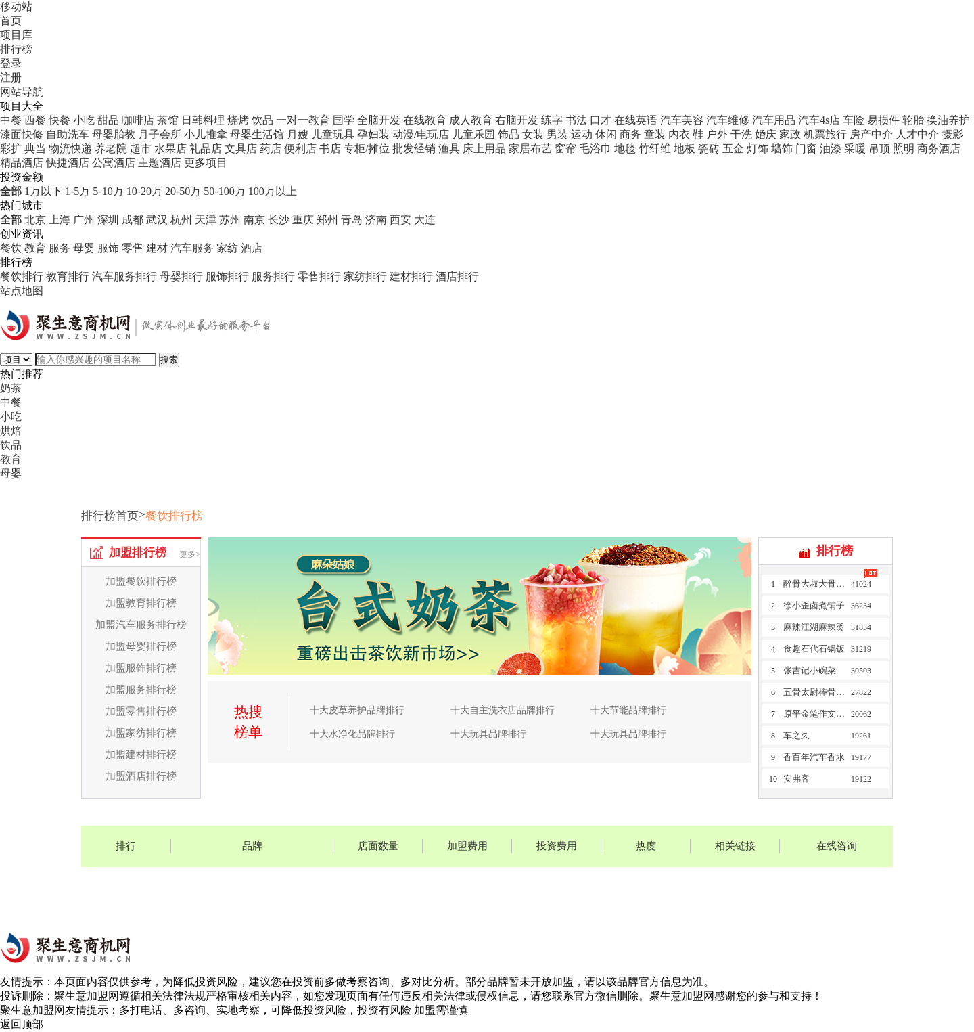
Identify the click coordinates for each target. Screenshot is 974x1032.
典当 (35, 148)
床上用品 (484, 148)
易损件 (883, 120)
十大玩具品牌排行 (488, 734)
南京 (254, 219)
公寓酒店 (113, 163)
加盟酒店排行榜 (141, 776)
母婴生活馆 (257, 134)
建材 (157, 248)
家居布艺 (530, 148)
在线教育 (424, 120)
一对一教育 (303, 120)
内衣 (679, 134)
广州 (84, 219)
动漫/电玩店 (420, 134)
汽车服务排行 (124, 276)
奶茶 (11, 388)
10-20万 (144, 191)
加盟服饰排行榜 (141, 668)
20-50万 (183, 191)
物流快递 (70, 148)
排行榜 (16, 49)
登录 (11, 63)
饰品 (508, 134)
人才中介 (917, 134)
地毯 (625, 148)
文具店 (241, 148)
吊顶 (879, 148)
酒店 (251, 248)
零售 (132, 248)
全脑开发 (378, 120)
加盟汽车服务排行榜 (141, 624)
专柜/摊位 (367, 148)
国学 (343, 120)
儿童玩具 (332, 134)
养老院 (111, 148)
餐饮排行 (21, 276)
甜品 (108, 120)
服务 (59, 248)
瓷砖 (709, 148)
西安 (400, 219)
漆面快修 (21, 134)
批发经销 (414, 148)
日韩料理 (203, 120)
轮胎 (913, 120)
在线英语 (635, 120)
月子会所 (159, 134)
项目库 (16, 35)
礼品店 (205, 148)
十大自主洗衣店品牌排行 (502, 710)
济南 (376, 219)
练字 (552, 120)
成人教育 (470, 120)
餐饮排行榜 (174, 516)
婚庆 (765, 134)
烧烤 (238, 120)
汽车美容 (681, 120)
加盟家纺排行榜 (141, 732)
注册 (11, 77)
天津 (205, 219)
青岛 (352, 219)
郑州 (327, 219)
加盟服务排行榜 (141, 689)
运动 (582, 134)
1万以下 (43, 191)
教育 (35, 248)
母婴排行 (181, 276)
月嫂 (297, 134)
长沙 (278, 219)
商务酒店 (938, 148)
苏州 (230, 219)
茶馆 (168, 120)
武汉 (157, 219)
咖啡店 (138, 120)
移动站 (16, 6)
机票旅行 (825, 134)
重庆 (303, 219)
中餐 (11, 120)
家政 (790, 134)
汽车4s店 (819, 120)
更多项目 (205, 163)
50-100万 (224, 191)
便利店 (300, 148)
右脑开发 (516, 120)
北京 (35, 219)
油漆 (830, 148)
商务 (630, 134)
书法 (576, 120)
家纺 (227, 248)
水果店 (170, 148)
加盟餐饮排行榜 (141, 581)
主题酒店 (159, 163)
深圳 (108, 219)
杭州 (181, 219)
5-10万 (108, 191)
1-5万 (77, 191)
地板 (684, 148)
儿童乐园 (473, 134)
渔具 (449, 148)
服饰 (108, 248)
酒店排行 (457, 276)
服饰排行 (227, 276)
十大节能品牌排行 (628, 710)
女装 (533, 134)
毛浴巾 (595, 148)
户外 (717, 134)
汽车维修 (727, 120)
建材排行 (411, 276)
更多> (189, 554)
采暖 (855, 148)
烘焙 (11, 430)
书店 (330, 148)
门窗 (806, 148)
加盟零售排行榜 (141, 711)
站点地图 (21, 290)
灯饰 (757, 148)
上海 (59, 219)
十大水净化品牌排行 (352, 734)
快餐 (59, 120)
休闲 (606, 134)
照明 (903, 148)
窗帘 (565, 148)
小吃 (84, 120)
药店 (270, 148)
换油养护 (948, 120)
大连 (425, 219)
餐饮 (11, 248)
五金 (733, 148)
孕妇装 (373, 134)
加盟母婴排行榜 (141, 646)
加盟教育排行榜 (141, 603)
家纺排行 (365, 276)
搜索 (169, 360)
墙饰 (782, 148)
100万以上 (272, 191)
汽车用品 (773, 120)
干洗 (741, 134)
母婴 (84, 248)
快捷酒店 (67, 163)
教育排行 (67, 276)
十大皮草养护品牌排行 (357, 710)
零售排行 (319, 276)
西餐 (35, 120)
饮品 (262, 120)
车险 (853, 120)
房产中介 (871, 134)
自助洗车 (67, 134)
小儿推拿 (205, 134)
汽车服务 (192, 248)
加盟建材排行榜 (141, 754)
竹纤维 (655, 148)
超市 (141, 148)
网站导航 (21, 91)
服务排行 (273, 276)
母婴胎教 (113, 134)
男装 (557, 134)
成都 (132, 219)
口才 (600, 120)
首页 (11, 20)
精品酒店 (21, 163)
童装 (655, 134)
